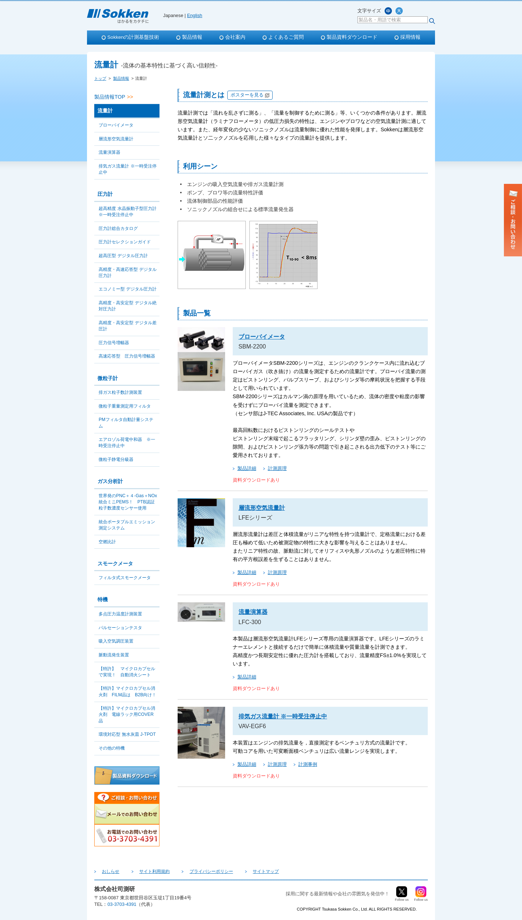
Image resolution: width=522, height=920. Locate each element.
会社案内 (235, 37)
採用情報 (410, 37)
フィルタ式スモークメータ (125, 577)
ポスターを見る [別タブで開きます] (247, 95)
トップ (100, 78)
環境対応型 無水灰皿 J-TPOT (127, 734)
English (194, 15)
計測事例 (307, 764)
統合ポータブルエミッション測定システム (127, 525)
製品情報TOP (109, 97)
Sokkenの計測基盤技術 (133, 37)
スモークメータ (115, 563)
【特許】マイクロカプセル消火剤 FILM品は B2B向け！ (127, 691)
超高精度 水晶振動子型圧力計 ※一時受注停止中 (127, 211)
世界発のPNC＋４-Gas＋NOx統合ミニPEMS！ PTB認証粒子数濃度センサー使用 (128, 502)
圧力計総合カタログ (118, 228)
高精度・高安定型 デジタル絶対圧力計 (127, 306)
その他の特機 (112, 748)
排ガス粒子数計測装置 (120, 392)
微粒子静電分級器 (116, 459)
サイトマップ (242, 871)
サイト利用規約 (144, 871)
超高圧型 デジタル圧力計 (123, 255)
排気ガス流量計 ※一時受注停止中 (127, 169)
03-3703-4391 (121, 904)
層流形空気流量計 (116, 138)
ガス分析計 (110, 481)
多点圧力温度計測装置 (120, 613)
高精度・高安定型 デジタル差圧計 (127, 325)
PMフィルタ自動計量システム (126, 422)
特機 (103, 599)
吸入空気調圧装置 (116, 641)
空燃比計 (107, 541)
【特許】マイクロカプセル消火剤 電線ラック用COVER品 (127, 714)
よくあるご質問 (286, 37)
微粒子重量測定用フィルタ (125, 406)
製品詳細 (246, 468)
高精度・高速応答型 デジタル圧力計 (127, 272)
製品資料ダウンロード (352, 37)
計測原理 (277, 468)
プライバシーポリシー (194, 871)
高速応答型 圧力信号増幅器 (127, 356)
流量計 (105, 111)
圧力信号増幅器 (114, 342)
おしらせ (107, 871)
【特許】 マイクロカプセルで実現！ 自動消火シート (127, 671)
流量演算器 (109, 152)
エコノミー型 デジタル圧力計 (127, 289)
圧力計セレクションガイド (125, 241)
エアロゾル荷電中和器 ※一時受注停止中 (127, 442)
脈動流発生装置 (114, 654)
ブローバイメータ (116, 125)
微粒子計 (108, 378)
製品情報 (192, 37)
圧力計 (105, 194)
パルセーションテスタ (120, 627)
